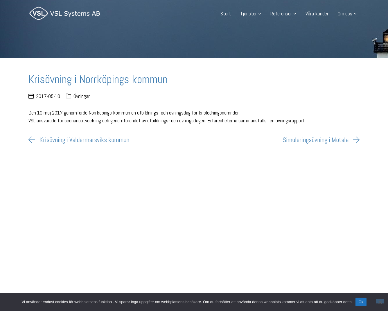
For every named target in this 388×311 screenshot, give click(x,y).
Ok (360, 302)
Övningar (81, 96)
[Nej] (380, 301)
